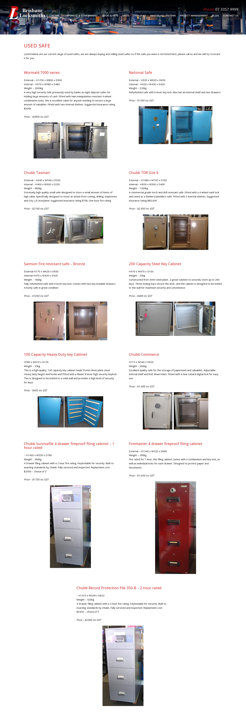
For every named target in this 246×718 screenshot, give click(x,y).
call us (189, 54)
